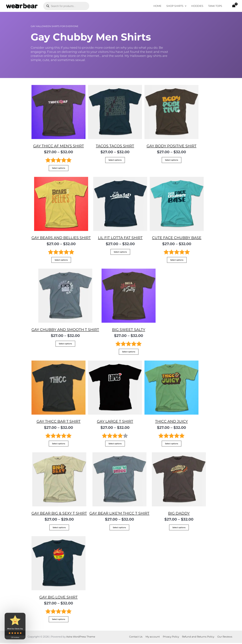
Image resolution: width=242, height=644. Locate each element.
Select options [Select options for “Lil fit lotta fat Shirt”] (120, 252)
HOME (157, 5)
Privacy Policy (170, 637)
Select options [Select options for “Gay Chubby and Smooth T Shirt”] (65, 344)
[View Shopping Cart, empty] (234, 6)
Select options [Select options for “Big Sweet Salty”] (129, 352)
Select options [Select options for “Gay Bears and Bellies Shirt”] (61, 260)
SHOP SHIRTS (176, 6)
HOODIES (197, 5)
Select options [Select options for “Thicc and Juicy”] (171, 444)
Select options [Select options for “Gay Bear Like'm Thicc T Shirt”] (120, 528)
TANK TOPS (215, 5)
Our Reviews (224, 637)
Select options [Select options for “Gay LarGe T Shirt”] (115, 444)
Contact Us (136, 637)
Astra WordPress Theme (80, 637)
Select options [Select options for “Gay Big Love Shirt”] (58, 620)
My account (153, 637)
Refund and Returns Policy (197, 637)
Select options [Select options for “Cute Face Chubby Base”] (177, 260)
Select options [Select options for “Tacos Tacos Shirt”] (115, 160)
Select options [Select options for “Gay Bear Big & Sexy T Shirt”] (59, 528)
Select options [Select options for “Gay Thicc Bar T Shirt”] (58, 444)
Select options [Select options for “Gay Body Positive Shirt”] (171, 160)
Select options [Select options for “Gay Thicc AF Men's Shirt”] (58, 168)
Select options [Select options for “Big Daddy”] (179, 528)
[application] (184, 6)
